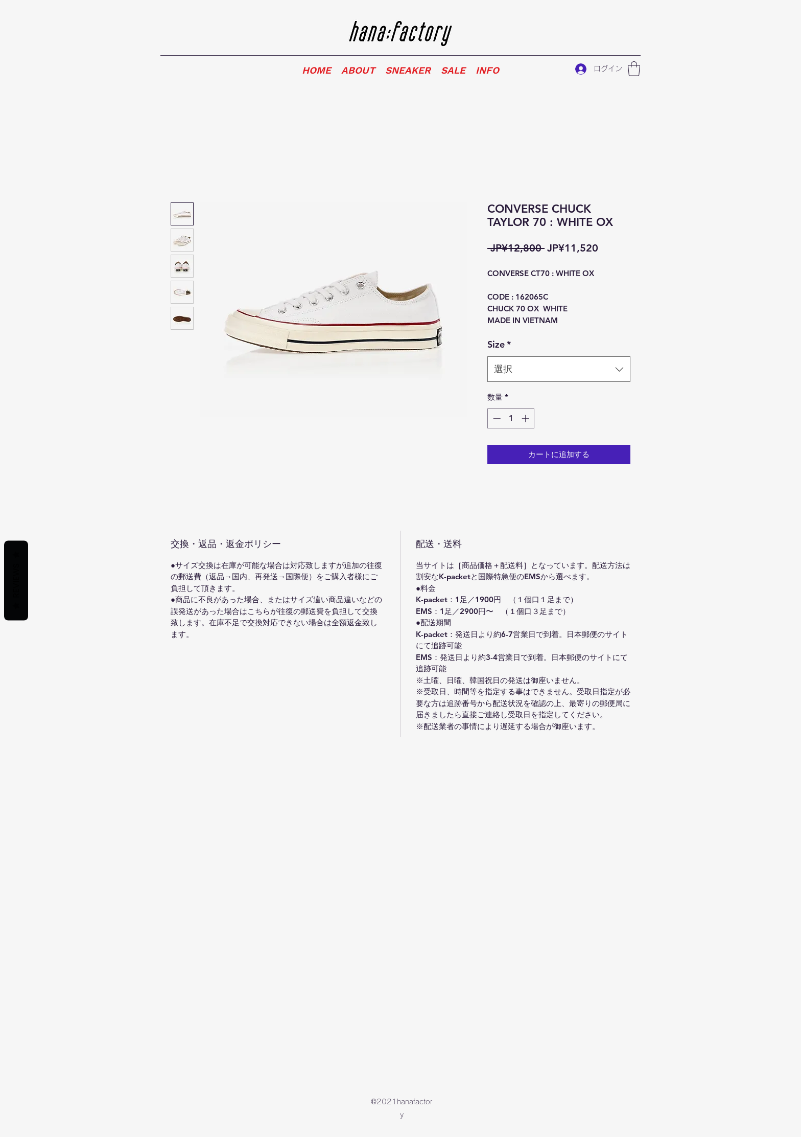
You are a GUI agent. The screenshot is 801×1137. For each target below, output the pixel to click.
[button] (634, 68)
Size (499, 344)
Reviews (16, 580)
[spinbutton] (511, 418)
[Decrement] (496, 418)
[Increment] (526, 418)
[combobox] (558, 369)
